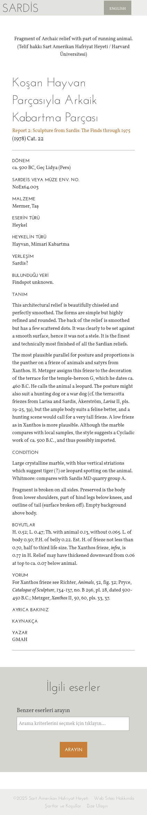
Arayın (73, 750)
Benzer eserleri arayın (43, 711)
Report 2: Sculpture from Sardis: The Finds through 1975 (71, 131)
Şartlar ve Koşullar (63, 806)
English (117, 8)
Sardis (20, 8)
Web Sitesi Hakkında (114, 798)
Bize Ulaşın (97, 806)
